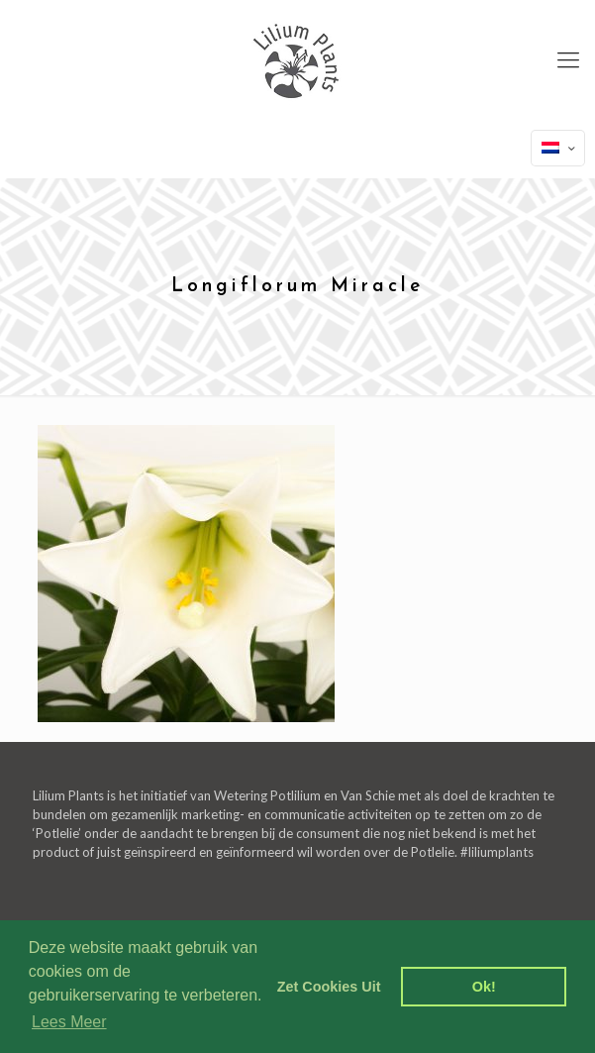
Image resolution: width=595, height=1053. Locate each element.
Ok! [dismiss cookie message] (484, 987)
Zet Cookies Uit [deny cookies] (329, 987)
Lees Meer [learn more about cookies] (69, 1021)
